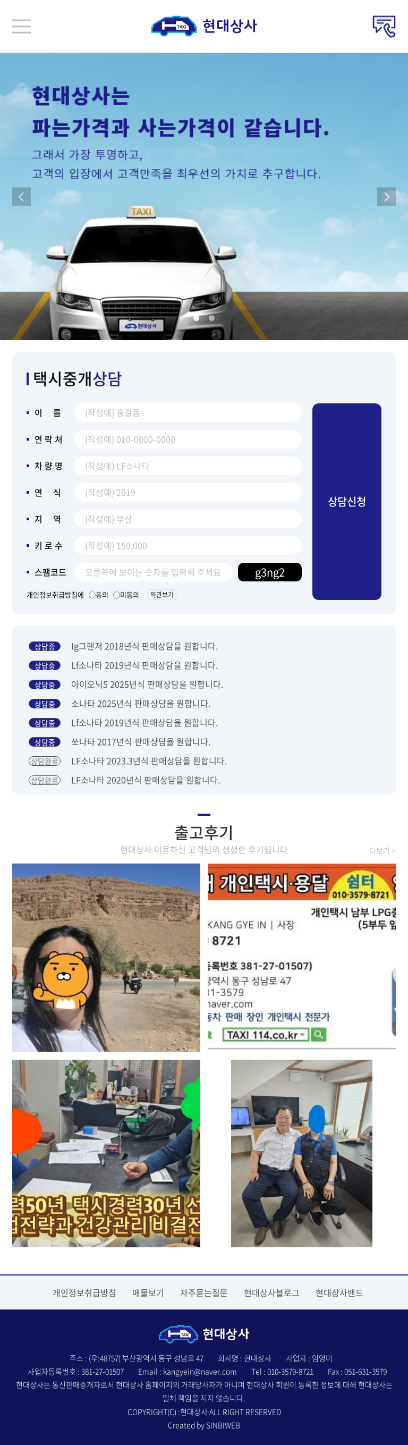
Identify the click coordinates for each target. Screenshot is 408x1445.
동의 (100, 594)
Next (386, 197)
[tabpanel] (204, 196)
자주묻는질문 (204, 1292)
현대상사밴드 (339, 1292)
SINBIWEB (223, 1424)
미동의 (127, 594)
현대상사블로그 (272, 1292)
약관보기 (162, 594)
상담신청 (347, 501)
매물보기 (148, 1292)
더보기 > (382, 850)
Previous (21, 197)
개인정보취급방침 (84, 1292)
